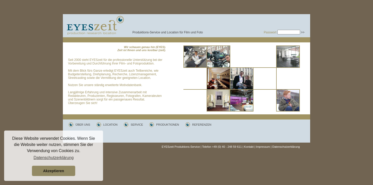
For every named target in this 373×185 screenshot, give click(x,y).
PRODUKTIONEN (167, 124)
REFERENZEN (201, 124)
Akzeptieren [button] (53, 171)
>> (302, 32)
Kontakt (248, 146)
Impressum (263, 146)
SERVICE (137, 124)
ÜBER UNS (82, 124)
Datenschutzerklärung (286, 146)
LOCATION (110, 124)
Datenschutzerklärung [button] (53, 157)
